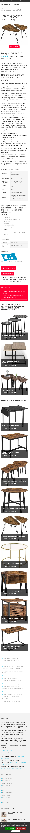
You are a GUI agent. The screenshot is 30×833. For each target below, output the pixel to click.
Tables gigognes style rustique (13, 536)
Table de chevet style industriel (13, 666)
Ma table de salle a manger (10, 4)
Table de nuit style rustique (12, 591)
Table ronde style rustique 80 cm (14, 508)
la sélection (7, 9)
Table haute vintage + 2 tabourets (13, 676)
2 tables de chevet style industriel (13, 668)
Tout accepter (9, 828)
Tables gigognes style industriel (14, 481)
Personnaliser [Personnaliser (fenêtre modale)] (15, 831)
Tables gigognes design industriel (10, 362)
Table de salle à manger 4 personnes (11, 452)
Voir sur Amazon (14, 46)
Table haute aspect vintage (11, 660)
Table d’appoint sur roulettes (17, 819)
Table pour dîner (7, 783)
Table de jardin (6, 797)
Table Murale (6, 788)
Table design (6, 795)
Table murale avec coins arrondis (15, 813)
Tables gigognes (17, 9)
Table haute (5, 790)
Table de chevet (7, 800)
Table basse (5, 802)
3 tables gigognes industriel (12, 335)
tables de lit (6, 780)
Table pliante (6, 785)
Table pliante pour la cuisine (12, 426)
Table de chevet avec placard (12, 619)
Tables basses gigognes (10, 390)
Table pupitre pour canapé (11, 646)
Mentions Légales (7, 750)
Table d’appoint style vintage (12, 663)
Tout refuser (21, 828)
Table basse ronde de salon (12, 564)
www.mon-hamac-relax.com (11, 768)
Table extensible (7, 792)
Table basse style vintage (11, 658)
